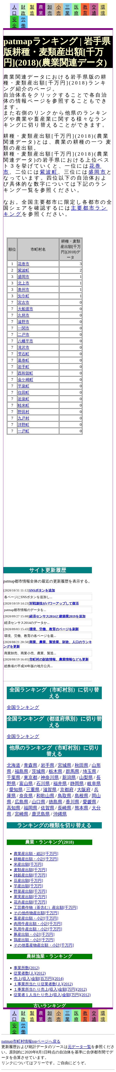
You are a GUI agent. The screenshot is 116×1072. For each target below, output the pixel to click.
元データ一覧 (79, 1047)
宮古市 (23, 302)
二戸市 (23, 334)
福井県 (60, 783)
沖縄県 (60, 813)
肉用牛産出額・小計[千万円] (38, 923)
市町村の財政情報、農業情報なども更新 (59, 659)
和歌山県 (45, 795)
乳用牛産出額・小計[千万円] (38, 929)
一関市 (23, 328)
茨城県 (38, 771)
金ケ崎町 (25, 379)
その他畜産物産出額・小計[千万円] (44, 945)
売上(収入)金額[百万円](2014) (39, 978)
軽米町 (23, 405)
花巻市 (23, 264)
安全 (14, 22)
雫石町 (23, 354)
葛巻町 (23, 360)
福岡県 (30, 807)
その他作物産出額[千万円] (36, 913)
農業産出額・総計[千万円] (36, 853)
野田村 (23, 412)
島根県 (81, 795)
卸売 (50, 10)
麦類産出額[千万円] (30, 870)
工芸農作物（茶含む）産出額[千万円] (46, 907)
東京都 (30, 777)
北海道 (13, 765)
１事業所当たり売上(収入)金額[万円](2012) (50, 989)
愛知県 (16, 789)
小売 (58, 10)
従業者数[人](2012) (30, 973)
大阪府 (84, 789)
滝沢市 (23, 347)
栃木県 (55, 771)
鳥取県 (64, 795)
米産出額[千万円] (28, 864)
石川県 (43, 783)
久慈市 (23, 315)
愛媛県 (89, 801)
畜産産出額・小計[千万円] (36, 918)
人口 (14, 10)
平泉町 (23, 386)
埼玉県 (89, 771)
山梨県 (86, 777)
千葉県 (13, 777)
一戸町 (23, 431)
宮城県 (64, 765)
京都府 (67, 789)
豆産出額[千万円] (28, 880)
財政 (23, 10)
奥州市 (23, 289)
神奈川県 (50, 777)
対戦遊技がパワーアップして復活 (54, 603)
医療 (76, 10)
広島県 (21, 801)
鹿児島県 (41, 813)
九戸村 (23, 418)
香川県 (72, 801)
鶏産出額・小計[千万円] (34, 940)
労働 (23, 22)
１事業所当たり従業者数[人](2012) (43, 984)
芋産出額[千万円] (28, 886)
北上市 (23, 283)
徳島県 (55, 801)
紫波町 (49, 172)
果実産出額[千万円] (30, 897)
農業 (41, 10)
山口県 (38, 801)
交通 (94, 10)
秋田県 (81, 765)
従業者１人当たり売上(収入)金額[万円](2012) (52, 995)
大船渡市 (25, 309)
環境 (103, 10)
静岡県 (77, 783)
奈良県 (26, 795)
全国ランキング (23, 707)
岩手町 (23, 367)
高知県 (13, 807)
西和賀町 (25, 373)
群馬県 (72, 771)
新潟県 (69, 777)
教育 (85, 10)
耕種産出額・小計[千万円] (36, 859)
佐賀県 (47, 807)
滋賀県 (50, 789)
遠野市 (23, 321)
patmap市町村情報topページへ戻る (31, 1041)
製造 (32, 10)
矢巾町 (23, 296)
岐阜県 (94, 783)
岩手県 (47, 765)
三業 (67, 10)
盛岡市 (97, 172)
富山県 (26, 783)
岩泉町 (23, 399)
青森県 (30, 765)
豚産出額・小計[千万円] (34, 934)
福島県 (21, 771)
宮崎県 (21, 813)
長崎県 (64, 807)
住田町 (23, 392)
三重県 (33, 789)
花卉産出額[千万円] (30, 902)
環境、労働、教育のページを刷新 (54, 629)
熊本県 (81, 807)
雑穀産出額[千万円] (30, 875)
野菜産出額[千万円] (30, 891)
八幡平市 (25, 341)
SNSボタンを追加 (42, 590)
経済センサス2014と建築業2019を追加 (57, 616)
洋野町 (23, 424)
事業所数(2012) (26, 968)
